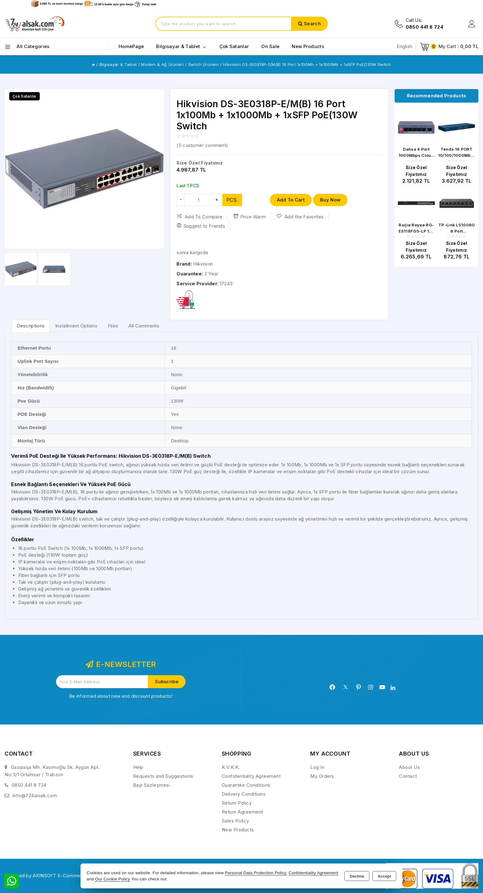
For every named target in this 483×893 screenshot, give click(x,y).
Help (138, 767)
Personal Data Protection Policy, (256, 873)
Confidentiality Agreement (251, 776)
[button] (12, 169)
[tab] (31, 326)
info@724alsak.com (35, 795)
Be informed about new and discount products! (120, 696)
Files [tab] (113, 326)
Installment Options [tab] (76, 326)
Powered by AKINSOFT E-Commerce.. (47, 876)
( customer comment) (202, 145)
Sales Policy (235, 821)
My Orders (322, 776)
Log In (317, 767)
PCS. (232, 200)
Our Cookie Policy (112, 879)
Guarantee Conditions (246, 785)
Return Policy (237, 803)
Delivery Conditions (244, 794)
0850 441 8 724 (29, 785)
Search (312, 23)
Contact (408, 776)
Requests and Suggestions (163, 776)
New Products (238, 830)
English (404, 46)
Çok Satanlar (234, 46)
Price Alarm (249, 216)
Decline (357, 876)
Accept (384, 876)
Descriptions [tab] (31, 326)
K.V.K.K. (231, 767)
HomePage (131, 46)
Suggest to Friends (201, 226)
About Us (409, 767)
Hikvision (203, 264)
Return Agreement (242, 812)
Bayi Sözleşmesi (151, 785)
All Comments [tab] (143, 326)
